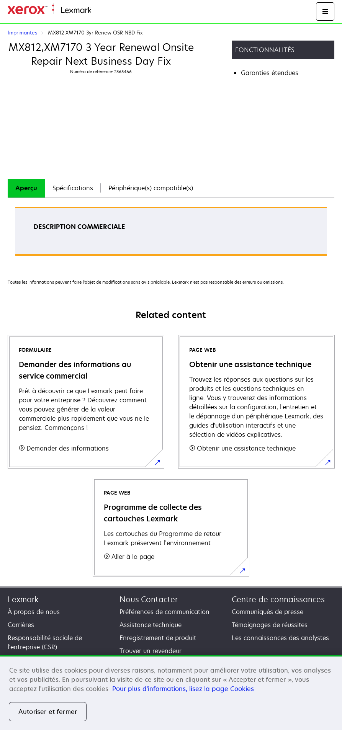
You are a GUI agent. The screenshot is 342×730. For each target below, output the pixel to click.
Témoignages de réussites (270, 625)
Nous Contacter (148, 599)
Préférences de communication (164, 612)
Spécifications (72, 188)
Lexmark (23, 599)
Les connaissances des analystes (280, 638)
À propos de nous (34, 612)
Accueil (100, 10)
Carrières (21, 625)
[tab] (26, 188)
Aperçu (26, 188)
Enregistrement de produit (157, 638)
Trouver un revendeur (150, 651)
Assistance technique (150, 625)
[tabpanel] (171, 233)
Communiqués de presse (267, 612)
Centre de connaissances (278, 599)
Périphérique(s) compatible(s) (150, 188)
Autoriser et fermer (47, 711)
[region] (171, 692)
